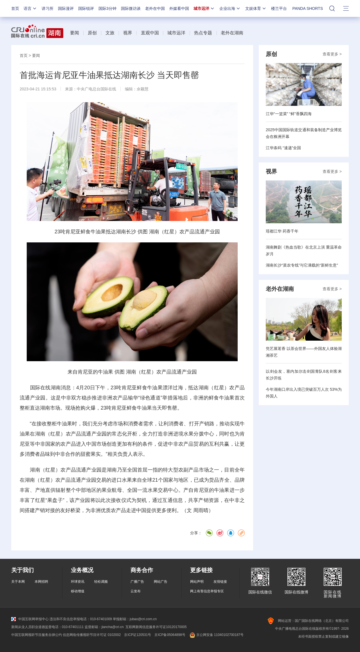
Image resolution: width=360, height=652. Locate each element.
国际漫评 (66, 8)
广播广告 (137, 582)
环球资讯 (77, 582)
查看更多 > (332, 54)
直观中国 (150, 32)
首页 (15, 8)
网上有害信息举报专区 (207, 591)
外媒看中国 (179, 8)
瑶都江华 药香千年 (282, 231)
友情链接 (220, 582)
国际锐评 (86, 8)
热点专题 (203, 32)
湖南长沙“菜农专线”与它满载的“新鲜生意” (302, 265)
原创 (92, 32)
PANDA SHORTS (307, 8)
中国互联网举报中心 (30, 619)
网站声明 (197, 582)
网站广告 (160, 582)
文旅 (109, 32)
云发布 (135, 591)
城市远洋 (204, 8)
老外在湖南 (232, 32)
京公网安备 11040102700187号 (216, 635)
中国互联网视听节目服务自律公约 (36, 635)
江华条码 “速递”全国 (283, 148)
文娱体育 (256, 8)
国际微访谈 (131, 8)
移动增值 (77, 591)
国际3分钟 (107, 8)
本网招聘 (41, 582)
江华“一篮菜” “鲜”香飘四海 (289, 113)
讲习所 (47, 8)
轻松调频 (101, 582)
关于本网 (18, 582)
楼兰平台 (279, 8)
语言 (30, 8)
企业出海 (230, 8)
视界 (127, 32)
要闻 (74, 32)
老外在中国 (155, 8)
